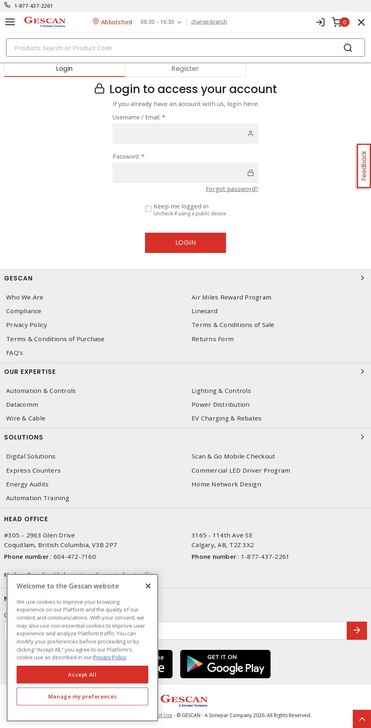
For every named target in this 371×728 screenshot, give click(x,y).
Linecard (204, 311)
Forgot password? (232, 189)
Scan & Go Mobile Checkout (233, 456)
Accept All (82, 674)
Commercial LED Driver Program (241, 470)
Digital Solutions (30, 456)
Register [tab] (185, 68)
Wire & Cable (25, 418)
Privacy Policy (26, 325)
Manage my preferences (82, 696)
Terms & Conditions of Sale (233, 325)
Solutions (185, 437)
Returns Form (213, 339)
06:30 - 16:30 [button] (157, 22)
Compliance (24, 311)
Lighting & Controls (221, 391)
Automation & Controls (41, 391)
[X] (148, 586)
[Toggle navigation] (10, 22)
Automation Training (37, 498)
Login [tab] (64, 68)
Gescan (185, 278)
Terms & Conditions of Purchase (55, 339)
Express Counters (33, 470)
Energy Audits (27, 484)
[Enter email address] (175, 631)
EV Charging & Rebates (227, 418)
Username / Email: (139, 117)
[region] (82, 648)
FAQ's (14, 353)
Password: (129, 156)
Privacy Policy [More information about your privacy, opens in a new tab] (109, 657)
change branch (209, 22)
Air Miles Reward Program (231, 297)
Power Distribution (221, 404)
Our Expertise (185, 371)
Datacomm (22, 404)
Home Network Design (226, 484)
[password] (185, 173)
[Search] (185, 47)
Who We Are (25, 297)
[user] (185, 133)
